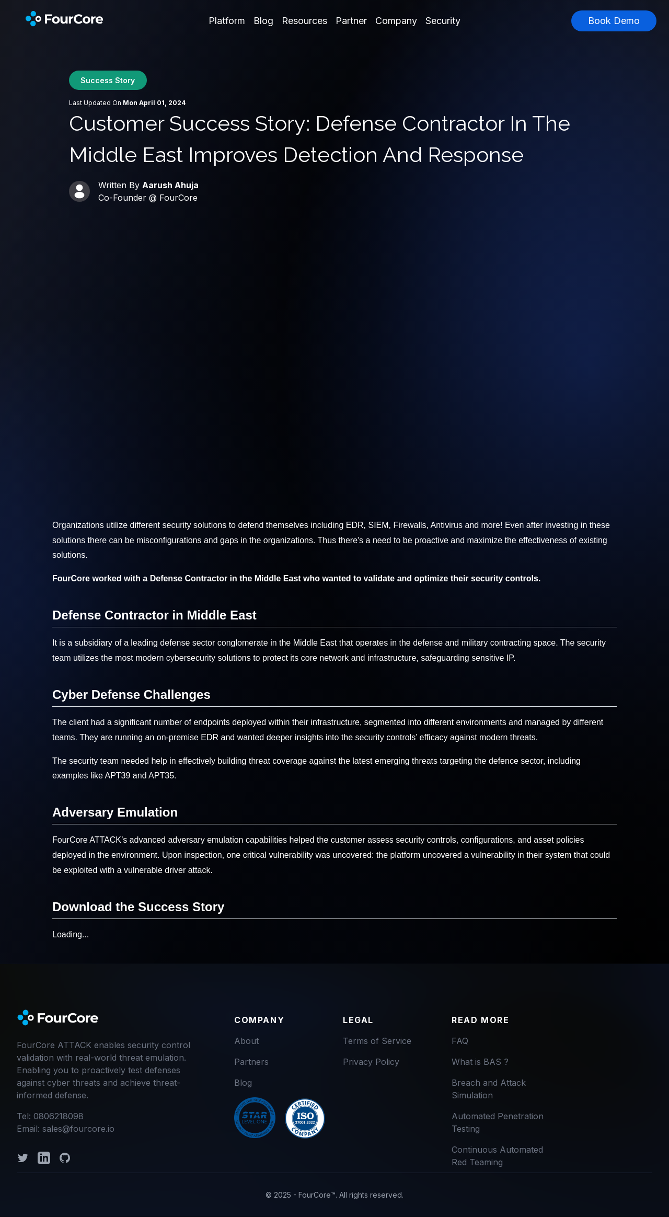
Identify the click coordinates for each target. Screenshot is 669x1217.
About (246, 1041)
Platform (227, 20)
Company (396, 20)
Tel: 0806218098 (50, 1116)
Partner (351, 20)
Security (442, 20)
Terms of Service (377, 1041)
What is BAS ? (480, 1062)
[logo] (58, 1018)
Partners (251, 1062)
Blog (263, 20)
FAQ (460, 1041)
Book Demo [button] (614, 20)
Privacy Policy (371, 1062)
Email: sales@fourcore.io (65, 1128)
